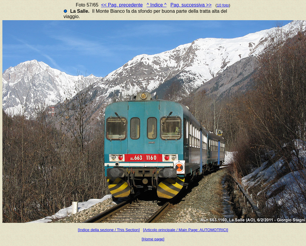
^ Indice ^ (157, 4)
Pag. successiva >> (191, 4)
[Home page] (153, 239)
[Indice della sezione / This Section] (109, 230)
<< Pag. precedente (122, 4)
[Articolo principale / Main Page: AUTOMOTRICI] (185, 230)
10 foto (223, 5)
